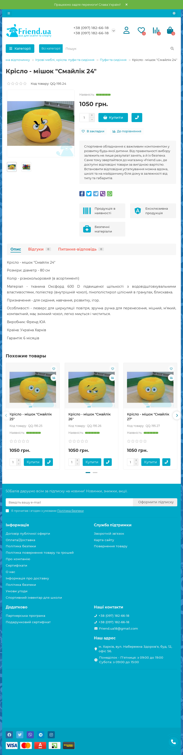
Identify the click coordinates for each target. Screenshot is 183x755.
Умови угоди (16, 591)
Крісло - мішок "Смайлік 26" (89, 416)
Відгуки (39, 249)
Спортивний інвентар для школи (34, 597)
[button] (88, 472)
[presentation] (6, 415)
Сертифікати (16, 565)
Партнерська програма (25, 615)
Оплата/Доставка (20, 540)
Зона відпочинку (16, 60)
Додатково (16, 607)
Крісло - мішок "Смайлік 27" (148, 416)
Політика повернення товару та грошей (40, 552)
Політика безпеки (21, 546)
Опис (15, 249)
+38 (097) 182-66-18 (91, 27)
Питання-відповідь (81, 249)
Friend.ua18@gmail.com (118, 628)
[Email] (69, 502)
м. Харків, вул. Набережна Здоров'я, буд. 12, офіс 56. (135, 649)
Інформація (17, 525)
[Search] (120, 48)
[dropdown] (9, 13)
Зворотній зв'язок (109, 533)
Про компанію (18, 559)
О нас (10, 572)
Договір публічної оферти (28, 533)
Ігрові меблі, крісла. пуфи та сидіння (64, 60)
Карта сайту (104, 540)
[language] (174, 13)
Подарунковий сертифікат (28, 622)
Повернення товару (110, 546)
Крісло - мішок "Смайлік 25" (31, 416)
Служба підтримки (113, 525)
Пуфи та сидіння (113, 60)
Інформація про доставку (27, 578)
